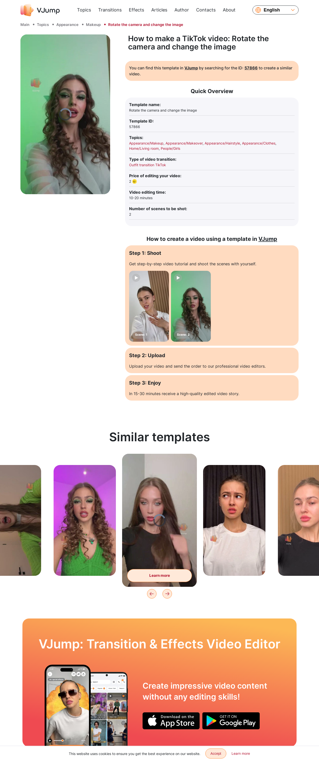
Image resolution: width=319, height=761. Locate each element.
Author (181, 9)
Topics (84, 9)
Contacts (206, 9)
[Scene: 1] (149, 306)
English (272, 9)
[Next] (167, 594)
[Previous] (152, 594)
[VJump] (40, 10)
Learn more (241, 753)
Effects (136, 9)
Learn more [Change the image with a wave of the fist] (159, 575)
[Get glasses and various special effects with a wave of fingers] (68, 706)
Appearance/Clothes (258, 143)
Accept (216, 754)
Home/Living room (144, 148)
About (229, 9)
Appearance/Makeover (184, 143)
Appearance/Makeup (146, 143)
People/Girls (170, 148)
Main (24, 24)
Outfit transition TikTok (147, 165)
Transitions (110, 9)
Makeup (93, 24)
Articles (159, 9)
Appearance (67, 24)
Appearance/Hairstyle (222, 143)
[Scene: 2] (191, 306)
